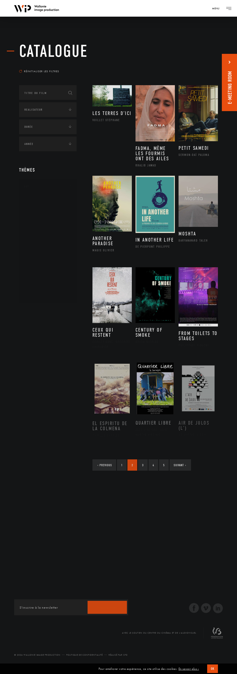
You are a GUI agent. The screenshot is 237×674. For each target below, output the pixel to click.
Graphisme (37, 232)
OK (212, 669)
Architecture (39, 201)
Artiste (35, 216)
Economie (31, 341)
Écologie (31, 326)
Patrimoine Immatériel (47, 255)
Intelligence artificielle (44, 357)
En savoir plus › (189, 669)
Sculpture (37, 286)
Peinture (35, 263)
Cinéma (35, 224)
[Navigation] (217, 8)
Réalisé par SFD (118, 654)
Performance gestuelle (48, 271)
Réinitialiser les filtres (39, 71)
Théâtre (35, 294)
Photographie (40, 279)
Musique (36, 247)
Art (26, 186)
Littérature (38, 240)
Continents (33, 311)
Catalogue (53, 51)
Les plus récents (201, 64)
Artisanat (37, 209)
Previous (104, 465)
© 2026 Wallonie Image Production (37, 654)
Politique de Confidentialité (84, 654)
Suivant (180, 465)
